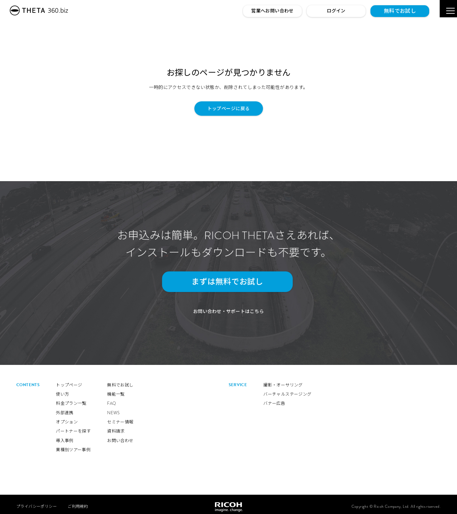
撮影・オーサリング (283, 381)
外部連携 (64, 408)
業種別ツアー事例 (73, 446)
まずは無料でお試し (225, 281)
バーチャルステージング (287, 390)
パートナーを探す (73, 427)
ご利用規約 (78, 502)
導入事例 (64, 437)
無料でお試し (400, 11)
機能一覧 (116, 390)
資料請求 (116, 427)
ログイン (336, 11)
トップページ (69, 381)
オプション (67, 418)
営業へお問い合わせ (272, 11)
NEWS (113, 408)
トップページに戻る (228, 108)
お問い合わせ (120, 437)
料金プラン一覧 (71, 399)
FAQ (111, 399)
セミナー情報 (120, 418)
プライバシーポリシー (36, 502)
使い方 (62, 390)
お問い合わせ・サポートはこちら (228, 307)
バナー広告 (274, 399)
